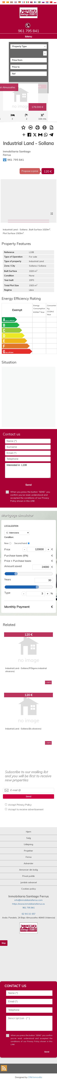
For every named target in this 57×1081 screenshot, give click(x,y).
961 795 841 (28, 907)
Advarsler (28, 863)
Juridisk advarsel (28, 882)
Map (4, 943)
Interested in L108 (28, 470)
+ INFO (48, 682)
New (7, 543)
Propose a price (29, 171)
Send (28, 484)
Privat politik (28, 876)
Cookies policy (28, 888)
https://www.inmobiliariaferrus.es (28, 903)
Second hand (22, 543)
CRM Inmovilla (35, 1077)
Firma (28, 857)
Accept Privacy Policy (19, 804)
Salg (28, 838)
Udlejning (28, 844)
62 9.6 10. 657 (28, 913)
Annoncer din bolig (28, 869)
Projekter (28, 850)
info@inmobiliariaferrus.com (28, 900)
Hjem (28, 831)
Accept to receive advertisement (25, 809)
